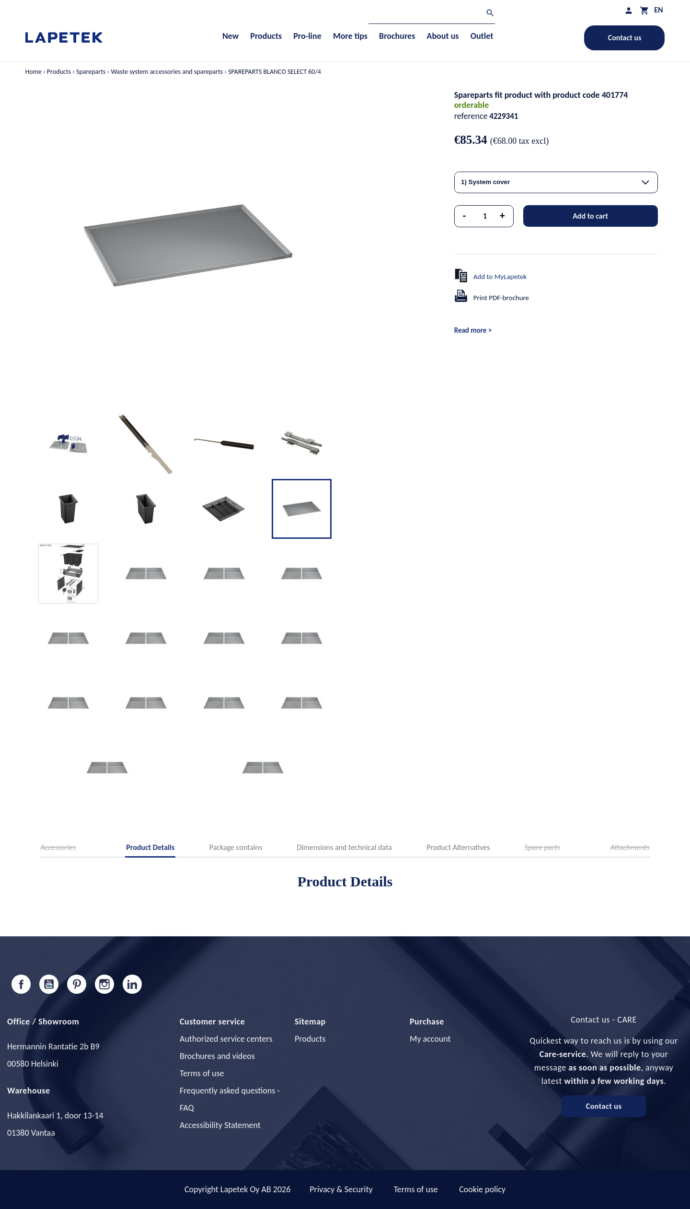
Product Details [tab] (150, 847)
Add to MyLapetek (500, 276)
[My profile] (628, 10)
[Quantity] (485, 216)
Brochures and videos (217, 1056)
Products (310, 1039)
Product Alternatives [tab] (458, 847)
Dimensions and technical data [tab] (344, 847)
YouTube (48, 984)
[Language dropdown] (658, 10)
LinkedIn (132, 984)
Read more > (473, 330)
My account (430, 1039)
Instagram (104, 984)
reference (471, 116)
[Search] (431, 14)
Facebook (21, 984)
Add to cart (590, 216)
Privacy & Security (341, 1189)
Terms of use (202, 1073)
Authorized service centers (226, 1039)
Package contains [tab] (235, 847)
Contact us (625, 37)
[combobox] (556, 182)
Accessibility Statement (220, 1125)
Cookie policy (482, 1189)
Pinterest (76, 984)
